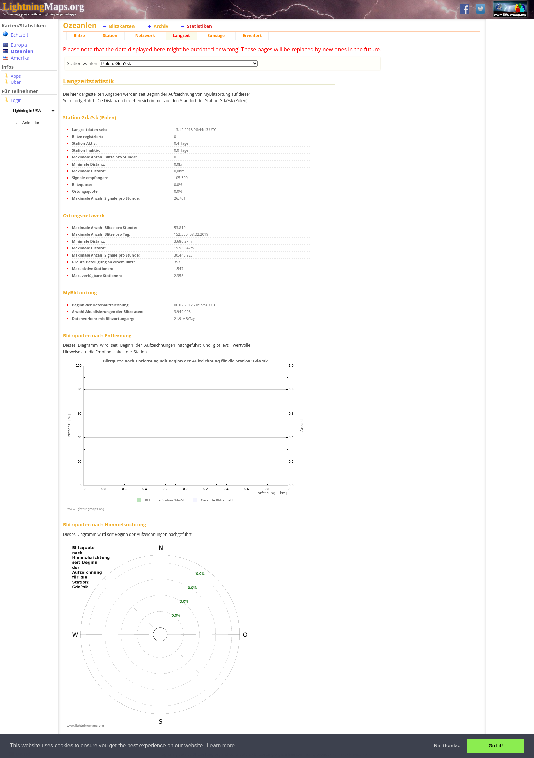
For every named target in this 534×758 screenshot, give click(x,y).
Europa (19, 45)
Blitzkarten (122, 26)
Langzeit (181, 35)
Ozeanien (22, 51)
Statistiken (199, 26)
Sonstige (216, 35)
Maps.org (43, 6)
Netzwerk (145, 35)
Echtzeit (19, 35)
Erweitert (252, 35)
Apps (16, 76)
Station (110, 35)
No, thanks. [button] (447, 745)
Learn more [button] (221, 745)
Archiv (161, 26)
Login (16, 100)
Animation (32, 122)
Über (16, 82)
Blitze (79, 35)
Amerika (20, 58)
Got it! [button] (496, 745)
